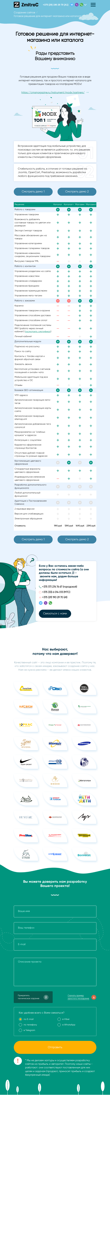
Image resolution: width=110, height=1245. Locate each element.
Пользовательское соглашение (33, 1162)
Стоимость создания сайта (30, 1114)
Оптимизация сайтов (69, 1119)
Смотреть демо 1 (33, 191)
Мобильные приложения (28, 1124)
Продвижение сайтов (27, 1129)
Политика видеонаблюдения (31, 1167)
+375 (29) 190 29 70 (56, 4)
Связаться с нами (55, 613)
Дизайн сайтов (23, 1135)
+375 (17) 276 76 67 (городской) (59, 587)
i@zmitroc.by (73, 1191)
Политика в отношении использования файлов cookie (47, 1157)
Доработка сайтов (67, 1114)
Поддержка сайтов (67, 1124)
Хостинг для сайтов (68, 1129)
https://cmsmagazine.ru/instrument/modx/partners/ (53, 92)
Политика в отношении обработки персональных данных (49, 1152)
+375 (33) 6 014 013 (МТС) (56, 592)
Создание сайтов (24, 1119)
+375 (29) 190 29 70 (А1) (54, 597)
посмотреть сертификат (38, 331)
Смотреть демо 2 (77, 191)
